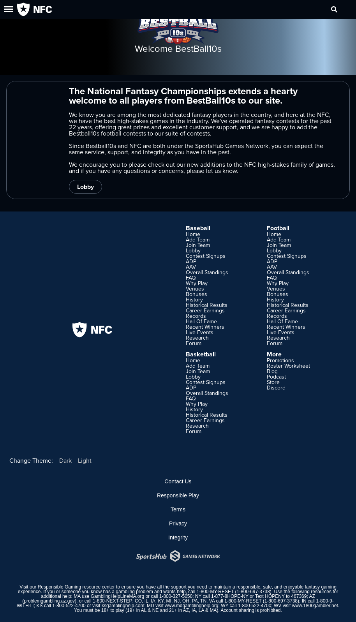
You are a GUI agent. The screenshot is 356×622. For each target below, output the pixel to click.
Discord (276, 387)
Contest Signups (206, 256)
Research (197, 338)
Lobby (85, 186)
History (194, 299)
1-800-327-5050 (175, 596)
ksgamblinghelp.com (123, 605)
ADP (191, 261)
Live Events (199, 332)
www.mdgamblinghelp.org (191, 605)
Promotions (280, 360)
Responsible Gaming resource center (76, 587)
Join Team (198, 245)
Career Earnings (205, 310)
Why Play (197, 283)
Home (193, 234)
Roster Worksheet (288, 366)
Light (85, 460)
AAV (191, 267)
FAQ (191, 278)
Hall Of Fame (201, 321)
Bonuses (196, 294)
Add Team (198, 239)
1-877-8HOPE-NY (229, 596)
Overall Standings (207, 272)
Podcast (276, 377)
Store (273, 382)
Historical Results (206, 305)
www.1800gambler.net (315, 605)
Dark (65, 460)
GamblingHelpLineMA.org (117, 596)
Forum (193, 343)
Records (196, 316)
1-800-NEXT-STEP (112, 601)
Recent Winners (205, 327)
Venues (195, 288)
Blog (272, 371)
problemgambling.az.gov (49, 601)
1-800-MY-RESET (215, 591)
